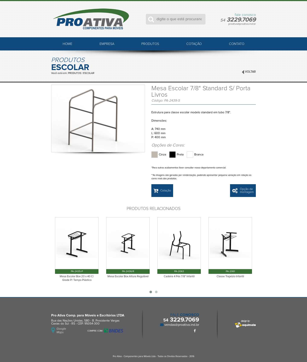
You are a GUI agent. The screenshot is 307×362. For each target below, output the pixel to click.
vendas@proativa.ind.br (181, 324)
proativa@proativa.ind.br (242, 24)
